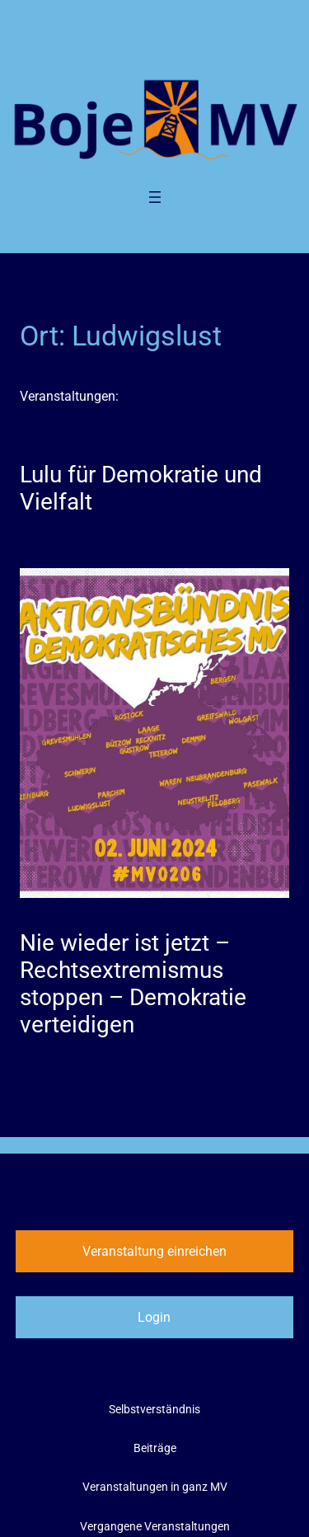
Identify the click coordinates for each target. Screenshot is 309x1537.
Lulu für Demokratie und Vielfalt (141, 488)
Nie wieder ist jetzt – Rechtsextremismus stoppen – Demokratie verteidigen (133, 983)
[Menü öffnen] (155, 197)
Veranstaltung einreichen (154, 1251)
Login (154, 1317)
